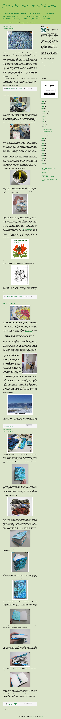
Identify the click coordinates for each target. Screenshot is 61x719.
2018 (43, 142)
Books (7, 298)
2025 (43, 103)
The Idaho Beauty (51, 28)
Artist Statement (30, 22)
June (44, 119)
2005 (43, 163)
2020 (43, 138)
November (45, 111)
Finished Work (8, 704)
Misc (12, 426)
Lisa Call (43, 173)
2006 (43, 162)
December (45, 109)
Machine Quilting (11, 298)
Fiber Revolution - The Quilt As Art (48, 176)
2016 (43, 145)
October (45, 113)
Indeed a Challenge (8, 431)
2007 (43, 160)
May (44, 121)
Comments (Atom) (11, 709)
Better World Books (27, 229)
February (45, 126)
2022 (43, 108)
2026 (43, 101)
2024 (43, 105)
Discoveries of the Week (9, 95)
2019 (43, 140)
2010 (43, 155)
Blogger (41, 716)
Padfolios (11, 22)
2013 (43, 150)
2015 (43, 147)
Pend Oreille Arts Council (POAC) (48, 178)
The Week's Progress (8, 28)
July (44, 118)
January (45, 135)
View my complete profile (45, 59)
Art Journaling (8, 426)
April (44, 123)
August (44, 116)
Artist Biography (20, 22)
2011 (43, 153)
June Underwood (45, 170)
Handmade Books (14, 704)
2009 (43, 157)
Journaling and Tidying (9, 303)
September (45, 114)
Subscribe (49, 93)
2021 (43, 137)
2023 (43, 106)
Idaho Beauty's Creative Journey (29, 6)
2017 (43, 143)
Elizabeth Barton (45, 175)
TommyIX (32, 716)
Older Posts (34, 707)
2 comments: (20, 88)
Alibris (20, 234)
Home (4, 22)
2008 (43, 158)
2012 (43, 152)
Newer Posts (5, 707)
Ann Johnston (44, 172)
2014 (43, 148)
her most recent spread (27, 331)
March (44, 124)
